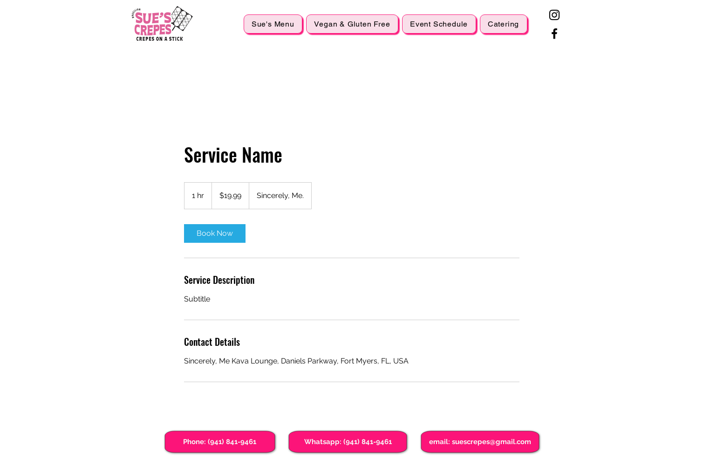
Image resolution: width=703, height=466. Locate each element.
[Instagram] (554, 15)
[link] (215, 233)
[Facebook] (554, 34)
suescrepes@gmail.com (491, 442)
